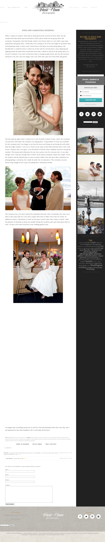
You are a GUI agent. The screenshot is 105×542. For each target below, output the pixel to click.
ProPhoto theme (69, 537)
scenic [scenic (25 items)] (82, 261)
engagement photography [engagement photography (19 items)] (92, 244)
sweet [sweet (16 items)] (80, 265)
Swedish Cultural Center (11, 440)
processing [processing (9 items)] (93, 259)
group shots (8, 439)
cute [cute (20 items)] (97, 242)
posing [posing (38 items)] (95, 258)
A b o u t (85, 7)
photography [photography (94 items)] (87, 253)
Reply (20, 454)
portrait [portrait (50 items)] (83, 257)
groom (66, 437)
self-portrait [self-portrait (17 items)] (90, 263)
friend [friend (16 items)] (98, 246)
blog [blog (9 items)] (85, 242)
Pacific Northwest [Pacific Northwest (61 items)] (93, 250)
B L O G (2, 7)
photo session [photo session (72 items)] (85, 255)
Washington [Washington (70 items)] (96, 265)
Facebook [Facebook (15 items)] (90, 246)
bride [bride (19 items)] (88, 242)
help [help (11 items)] (89, 248)
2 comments (8, 447)
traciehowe (9, 458)
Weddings (11, 437)
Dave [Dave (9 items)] (101, 242)
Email (6, 474)
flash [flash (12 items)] (94, 246)
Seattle (68, 439)
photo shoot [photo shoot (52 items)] (97, 256)
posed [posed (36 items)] (89, 258)
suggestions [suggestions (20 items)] (98, 263)
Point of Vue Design (78, 537)
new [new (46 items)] (81, 250)
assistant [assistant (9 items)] (81, 242)
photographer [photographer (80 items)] (90, 251)
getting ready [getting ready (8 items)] (81, 248)
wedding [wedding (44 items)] (82, 267)
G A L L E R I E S (74, 7)
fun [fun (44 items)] (102, 246)
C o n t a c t (4, 22)
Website (7, 480)
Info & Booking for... (14, 7)
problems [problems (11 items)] (87, 259)
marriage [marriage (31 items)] (100, 248)
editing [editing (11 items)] (82, 244)
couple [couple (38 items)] (93, 242)
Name (6, 469)
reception (63, 439)
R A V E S (94, 7)
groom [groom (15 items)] (86, 248)
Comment (7, 485)
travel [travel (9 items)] (88, 265)
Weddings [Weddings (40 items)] (90, 269)
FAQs (26, 7)
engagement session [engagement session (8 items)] (82, 246)
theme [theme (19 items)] (85, 265)
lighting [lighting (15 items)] (93, 248)
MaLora (6, 452)
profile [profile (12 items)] (98, 259)
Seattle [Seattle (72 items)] (89, 261)
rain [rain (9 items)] (101, 259)
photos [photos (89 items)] (97, 253)
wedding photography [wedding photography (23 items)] (94, 267)
